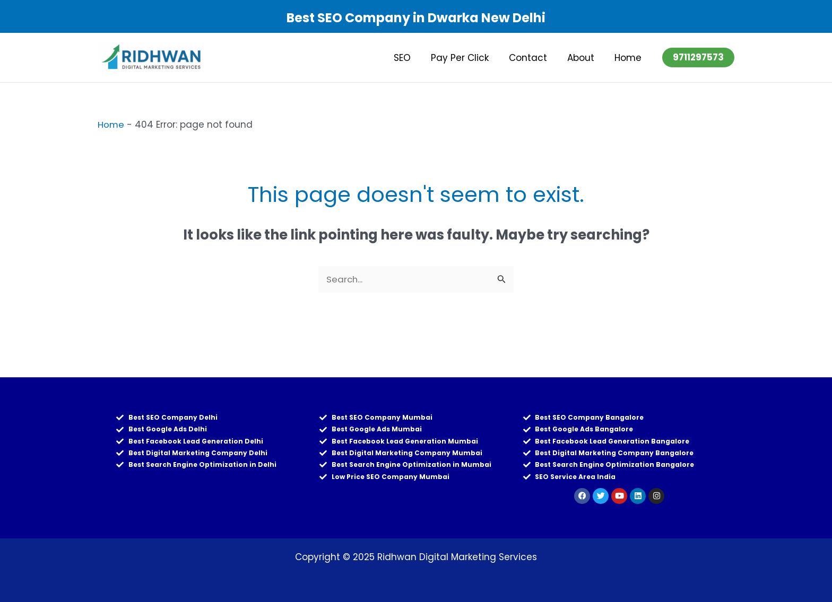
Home (629, 57)
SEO (411, 57)
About (583, 57)
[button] (698, 57)
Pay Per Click (467, 57)
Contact (533, 57)
